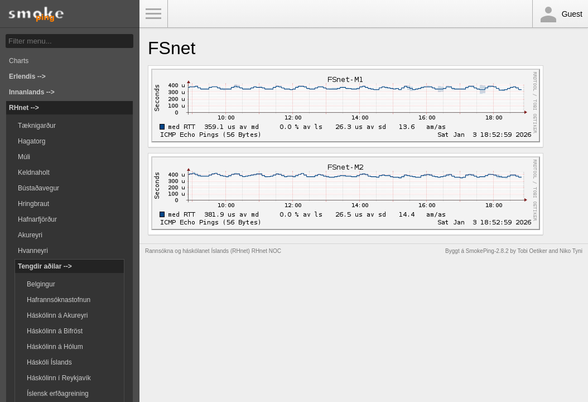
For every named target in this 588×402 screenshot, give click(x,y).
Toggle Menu (153, 14)
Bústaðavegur (38, 188)
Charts (18, 61)
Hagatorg (31, 141)
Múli (24, 157)
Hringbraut (33, 204)
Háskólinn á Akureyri (57, 315)
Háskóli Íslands (49, 362)
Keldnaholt (34, 172)
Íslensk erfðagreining (58, 394)
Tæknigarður (37, 126)
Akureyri (30, 235)
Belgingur (41, 284)
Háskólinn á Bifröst (55, 331)
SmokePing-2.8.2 (487, 251)
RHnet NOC (266, 251)
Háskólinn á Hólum (55, 347)
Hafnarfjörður (37, 219)
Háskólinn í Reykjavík (59, 378)
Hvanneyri (33, 251)
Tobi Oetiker (532, 251)
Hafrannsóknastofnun (58, 300)
